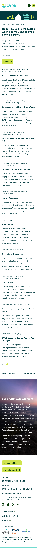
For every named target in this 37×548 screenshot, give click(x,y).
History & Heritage (24, 305)
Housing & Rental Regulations (12, 134)
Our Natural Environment (10, 278)
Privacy (5, 520)
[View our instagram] (3, 504)
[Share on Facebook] (31, 373)
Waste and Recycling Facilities (12, 71)
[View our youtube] (18, 504)
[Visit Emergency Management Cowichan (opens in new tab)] (15, 531)
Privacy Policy (5, 542)
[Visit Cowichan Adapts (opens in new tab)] (5, 531)
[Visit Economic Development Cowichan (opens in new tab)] (27, 531)
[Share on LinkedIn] (33, 373)
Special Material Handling (10, 103)
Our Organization (8, 165)
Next (7, 364)
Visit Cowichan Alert (10, 516)
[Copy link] (24, 373)
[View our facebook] (8, 504)
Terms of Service (17, 542)
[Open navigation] (33, 5)
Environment (18, 250)
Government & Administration (17, 163)
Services (10, 69)
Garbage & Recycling (21, 69)
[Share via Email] (28, 373)
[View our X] (13, 504)
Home (4, 24)
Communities (11, 305)
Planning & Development (15, 132)
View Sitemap (7, 511)
